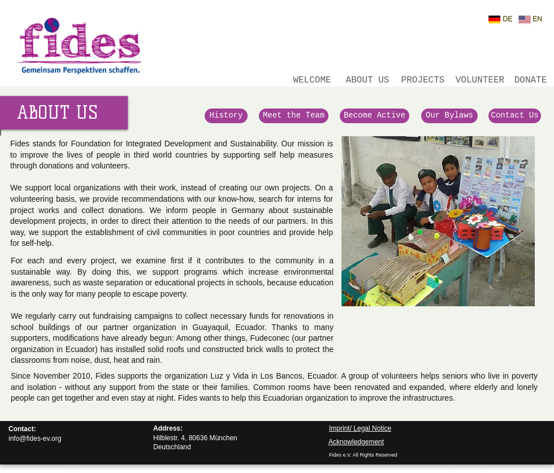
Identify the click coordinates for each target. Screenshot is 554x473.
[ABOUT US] (367, 80)
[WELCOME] (312, 80)
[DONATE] (530, 80)
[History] (226, 116)
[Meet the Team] (293, 116)
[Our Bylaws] (449, 116)
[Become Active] (374, 116)
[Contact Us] (514, 116)
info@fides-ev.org (34, 438)
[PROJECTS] (423, 80)
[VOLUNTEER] (480, 80)
